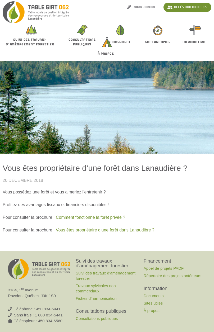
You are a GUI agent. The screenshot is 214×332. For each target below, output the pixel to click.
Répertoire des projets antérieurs (172, 275)
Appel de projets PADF (164, 268)
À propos (107, 54)
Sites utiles (153, 303)
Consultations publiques (97, 318)
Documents (154, 295)
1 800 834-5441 (49, 315)
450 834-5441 (48, 309)
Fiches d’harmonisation (96, 298)
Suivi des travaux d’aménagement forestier (105, 276)
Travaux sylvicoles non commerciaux (96, 288)
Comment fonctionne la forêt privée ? (90, 217)
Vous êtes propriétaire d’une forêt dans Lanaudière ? (105, 230)
